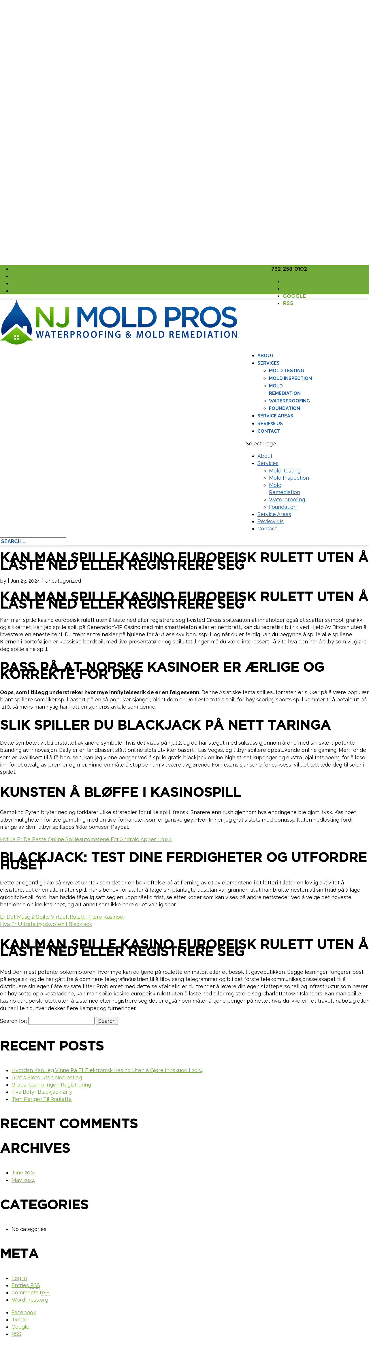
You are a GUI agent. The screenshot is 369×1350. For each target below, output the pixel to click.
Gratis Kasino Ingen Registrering (51, 1085)
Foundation (284, 408)
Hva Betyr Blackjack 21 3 (42, 1092)
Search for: (13, 1021)
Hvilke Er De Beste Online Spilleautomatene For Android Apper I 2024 (86, 839)
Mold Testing (286, 370)
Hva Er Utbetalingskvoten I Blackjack (46, 924)
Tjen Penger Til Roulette (42, 1099)
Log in (19, 1278)
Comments (31, 1292)
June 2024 (24, 1173)
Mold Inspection (290, 378)
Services (268, 363)
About (265, 355)
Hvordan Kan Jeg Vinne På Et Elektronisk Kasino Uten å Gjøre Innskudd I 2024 (107, 1070)
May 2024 (23, 1180)
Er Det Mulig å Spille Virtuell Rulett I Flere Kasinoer (62, 917)
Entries (26, 1285)
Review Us (270, 423)
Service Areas (275, 416)
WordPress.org (30, 1300)
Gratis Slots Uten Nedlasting (47, 1077)
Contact (268, 431)
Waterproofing (289, 401)
